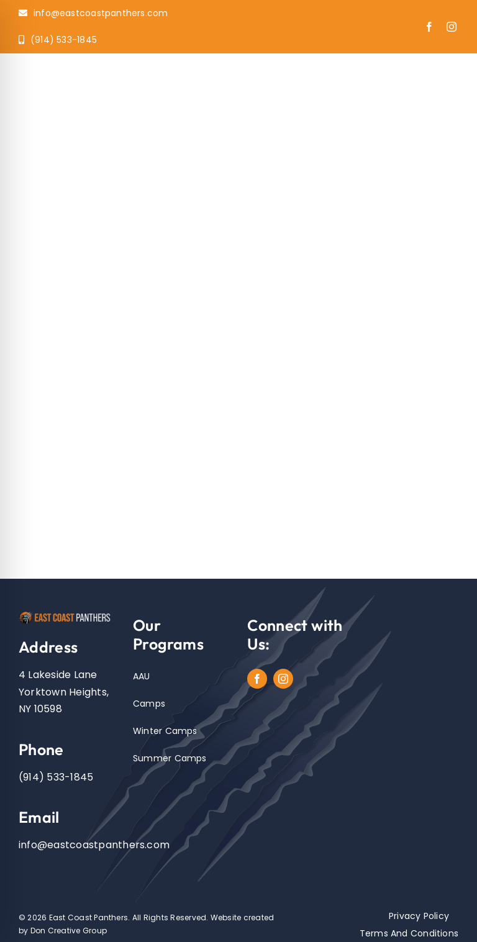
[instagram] (452, 27)
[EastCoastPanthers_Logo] (67, 614)
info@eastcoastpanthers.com (94, 845)
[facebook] (429, 27)
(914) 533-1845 (56, 777)
